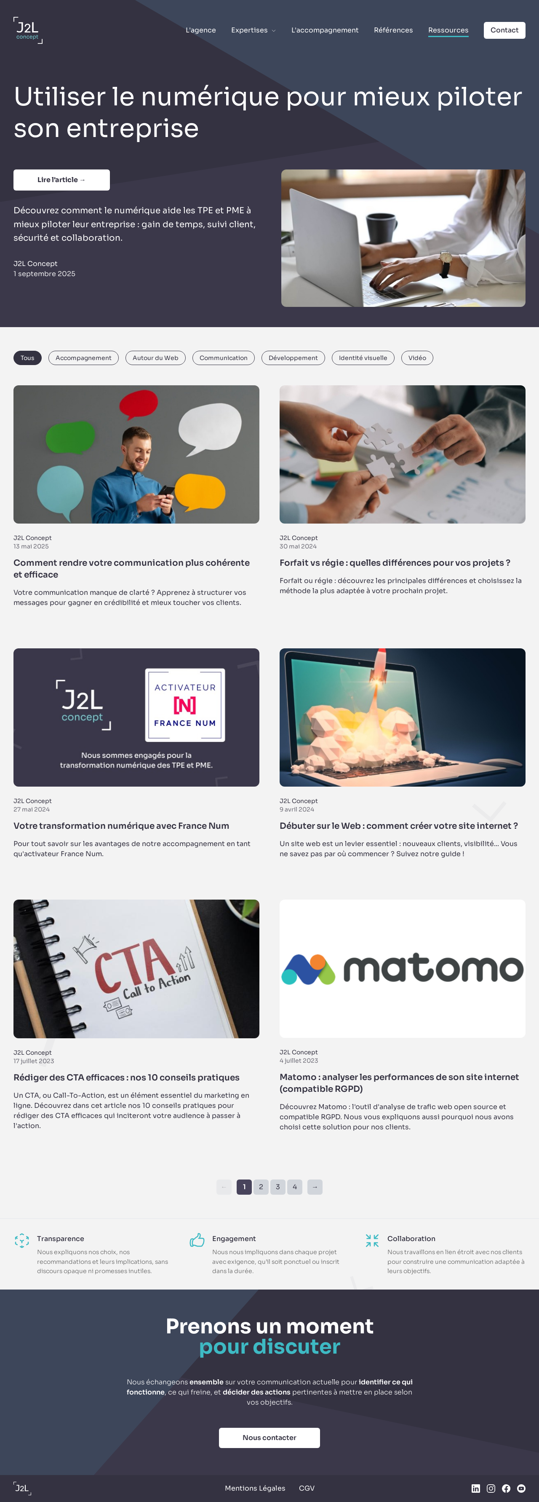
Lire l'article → (61, 179)
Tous (28, 358)
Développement (293, 358)
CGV (307, 1488)
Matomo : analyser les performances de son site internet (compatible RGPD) (399, 1083)
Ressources (448, 30)
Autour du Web (156, 358)
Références (393, 30)
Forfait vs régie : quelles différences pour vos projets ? (395, 563)
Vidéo (417, 358)
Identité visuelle (363, 358)
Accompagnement (84, 358)
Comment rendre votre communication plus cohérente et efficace (131, 569)
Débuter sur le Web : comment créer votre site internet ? (399, 826)
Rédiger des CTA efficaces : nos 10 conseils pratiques (126, 1077)
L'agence (201, 30)
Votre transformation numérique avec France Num (121, 826)
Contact (505, 30)
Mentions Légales (255, 1488)
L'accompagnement (325, 30)
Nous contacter (269, 1437)
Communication (224, 358)
